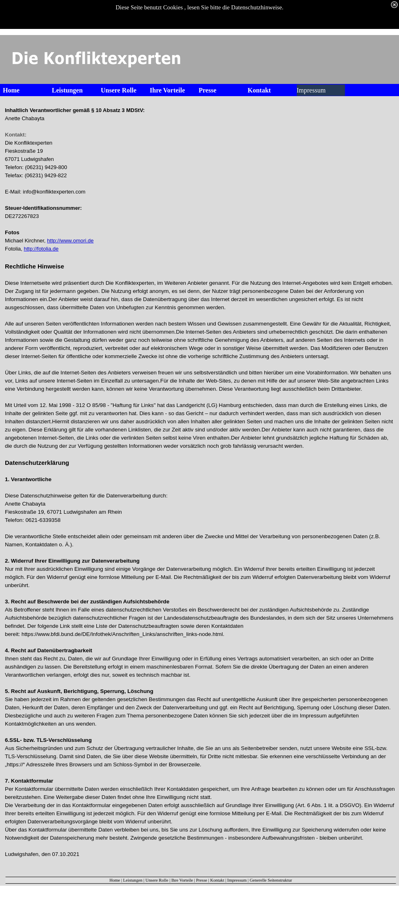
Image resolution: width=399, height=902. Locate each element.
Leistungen (132, 880)
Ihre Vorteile (182, 880)
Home (114, 880)
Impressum (236, 880)
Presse (201, 880)
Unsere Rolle (157, 880)
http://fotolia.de (41, 249)
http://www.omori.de (70, 241)
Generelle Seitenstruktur (271, 880)
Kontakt (217, 880)
